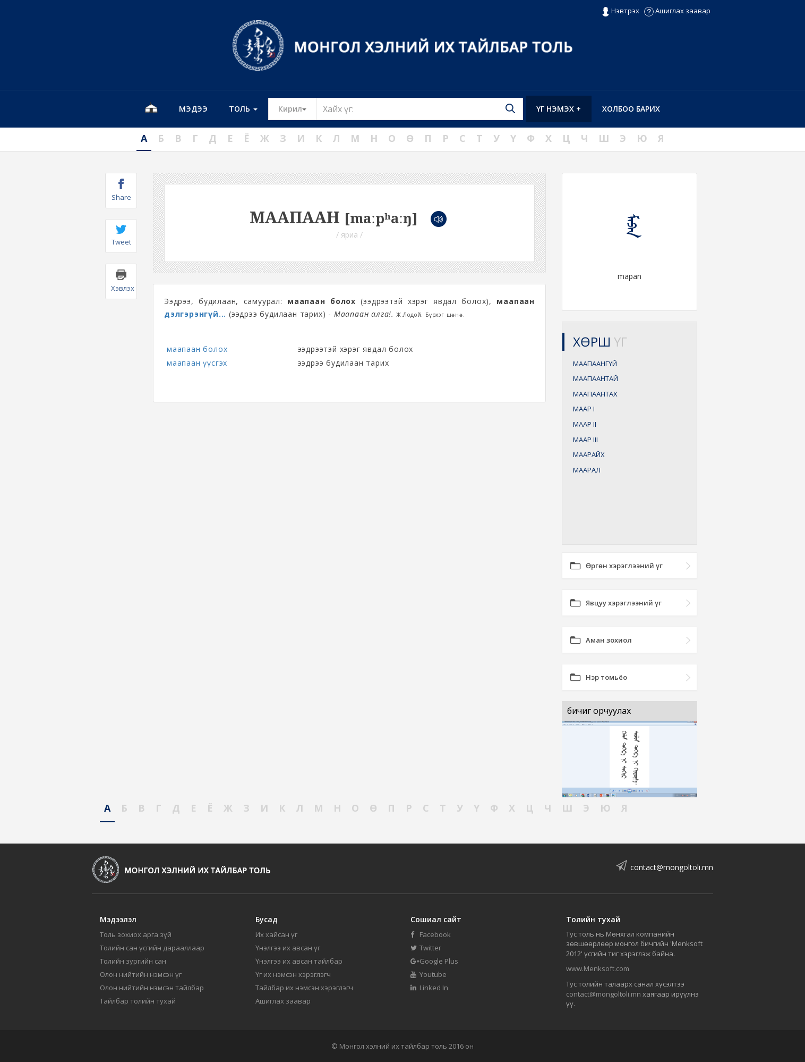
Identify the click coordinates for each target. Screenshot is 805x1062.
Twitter (425, 948)
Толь (243, 109)
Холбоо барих (631, 109)
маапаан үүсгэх (197, 363)
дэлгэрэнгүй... (195, 314)
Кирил (297, 108)
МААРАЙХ (589, 454)
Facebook (430, 934)
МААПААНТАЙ (595, 378)
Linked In (429, 987)
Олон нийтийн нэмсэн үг (141, 974)
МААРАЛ (587, 470)
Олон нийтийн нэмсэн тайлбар (152, 987)
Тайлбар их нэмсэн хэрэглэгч (304, 987)
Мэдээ (193, 109)
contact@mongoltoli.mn (671, 867)
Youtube (428, 974)
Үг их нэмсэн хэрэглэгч (293, 974)
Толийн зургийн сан (133, 961)
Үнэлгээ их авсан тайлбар (298, 961)
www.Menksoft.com (597, 968)
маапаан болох (197, 349)
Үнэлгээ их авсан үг (287, 948)
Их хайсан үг (276, 934)
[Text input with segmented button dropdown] (419, 109)
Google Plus (434, 961)
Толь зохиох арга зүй (136, 934)
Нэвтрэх (620, 11)
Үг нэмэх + (558, 109)
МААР (584, 409)
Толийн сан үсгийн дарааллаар (152, 948)
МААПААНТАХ (595, 394)
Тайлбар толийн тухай (138, 1001)
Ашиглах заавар (677, 10)
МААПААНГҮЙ (595, 363)
